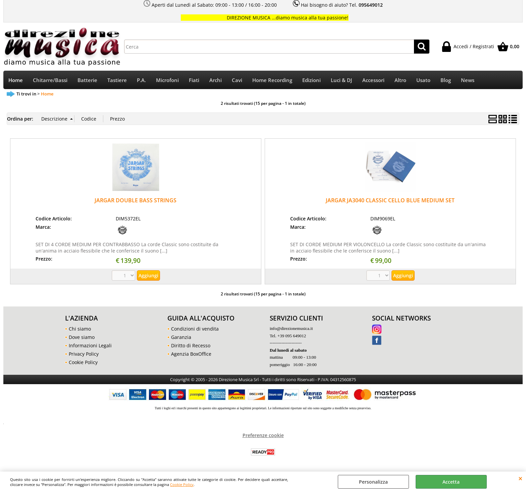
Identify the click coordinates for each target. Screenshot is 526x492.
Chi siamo (80, 329)
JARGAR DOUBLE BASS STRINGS (135, 200)
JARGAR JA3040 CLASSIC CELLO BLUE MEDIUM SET (390, 200)
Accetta (451, 482)
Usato (423, 80)
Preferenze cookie (263, 435)
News (467, 80)
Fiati (194, 80)
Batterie (87, 80)
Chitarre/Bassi (50, 80)
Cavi (237, 80)
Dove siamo (82, 337)
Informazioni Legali (90, 345)
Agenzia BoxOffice (191, 354)
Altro (400, 80)
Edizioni (311, 80)
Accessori (373, 80)
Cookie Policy (182, 484)
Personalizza (373, 482)
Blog (445, 80)
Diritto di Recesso (190, 345)
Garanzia (181, 337)
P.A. (141, 80)
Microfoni (167, 80)
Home (15, 80)
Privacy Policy (84, 354)
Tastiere (117, 80)
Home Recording (272, 80)
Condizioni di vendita (195, 329)
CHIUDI (520, 478)
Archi (215, 80)
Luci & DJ (341, 80)
